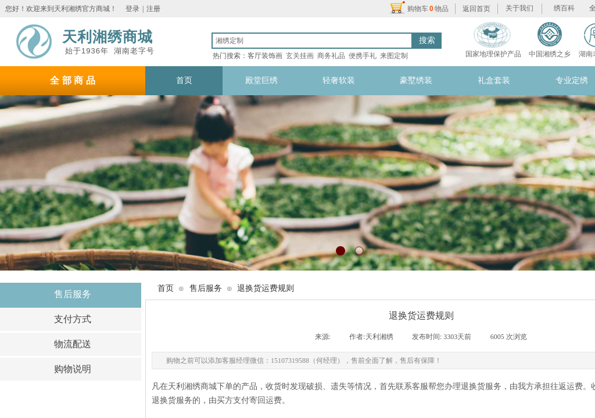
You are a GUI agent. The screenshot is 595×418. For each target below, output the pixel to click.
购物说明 (72, 369)
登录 (132, 9)
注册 (153, 9)
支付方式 (72, 319)
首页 (165, 288)
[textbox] (312, 41)
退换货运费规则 (265, 288)
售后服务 (72, 294)
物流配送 (72, 344)
